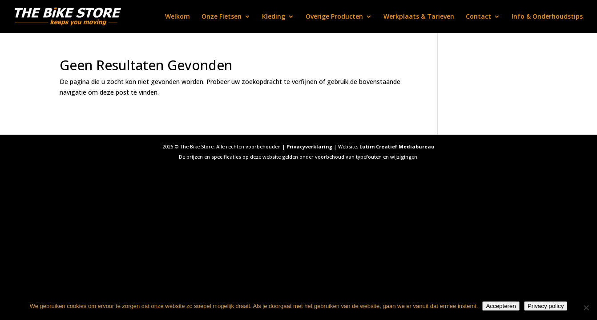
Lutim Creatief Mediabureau (397, 146)
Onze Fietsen (222, 16)
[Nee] (585, 307)
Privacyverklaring (309, 146)
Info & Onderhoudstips (547, 16)
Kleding (273, 16)
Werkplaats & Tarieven (418, 16)
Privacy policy (546, 306)
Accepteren (501, 306)
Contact (478, 16)
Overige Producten (334, 16)
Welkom (177, 16)
